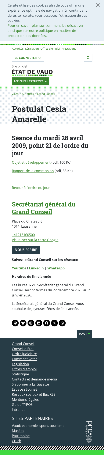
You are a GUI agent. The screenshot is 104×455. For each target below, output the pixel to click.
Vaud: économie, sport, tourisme (38, 425)
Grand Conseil (46, 94)
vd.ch (15, 94)
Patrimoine (21, 435)
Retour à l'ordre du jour (31, 187)
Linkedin (37, 268)
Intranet (18, 409)
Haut (84, 333)
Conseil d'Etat (23, 348)
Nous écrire (26, 249)
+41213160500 (23, 234)
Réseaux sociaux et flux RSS (33, 394)
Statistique (20, 374)
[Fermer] (98, 5)
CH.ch (16, 441)
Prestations (69, 48)
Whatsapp (56, 268)
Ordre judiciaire (24, 354)
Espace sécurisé (24, 389)
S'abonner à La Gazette (30, 384)
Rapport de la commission (33, 170)
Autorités (18, 48)
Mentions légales (25, 399)
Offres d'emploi (50, 48)
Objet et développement (31, 162)
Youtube (19, 268)
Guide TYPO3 (22, 404)
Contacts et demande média (34, 379)
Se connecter (28, 58)
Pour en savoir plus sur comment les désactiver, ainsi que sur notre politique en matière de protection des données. (46, 30)
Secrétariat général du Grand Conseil (43, 208)
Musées (18, 430)
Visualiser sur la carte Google (35, 240)
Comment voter (24, 359)
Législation (32, 48)
